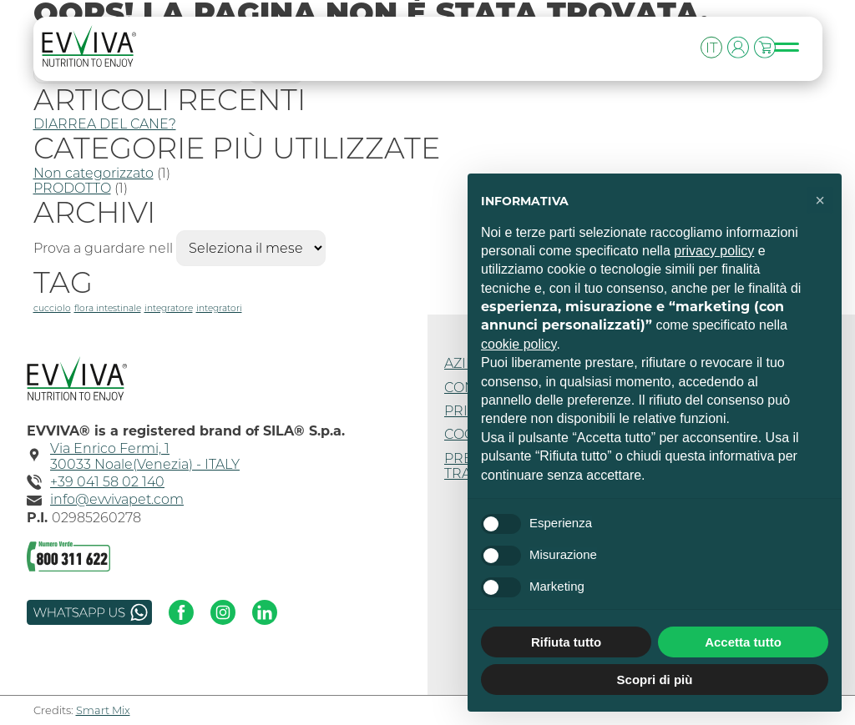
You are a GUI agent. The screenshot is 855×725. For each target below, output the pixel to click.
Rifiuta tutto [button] (566, 642)
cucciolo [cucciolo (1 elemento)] (52, 308)
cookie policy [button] (518, 344)
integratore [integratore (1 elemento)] (168, 308)
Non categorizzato (93, 173)
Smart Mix (103, 710)
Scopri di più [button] (655, 679)
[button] (820, 200)
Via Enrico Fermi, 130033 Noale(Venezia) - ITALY (145, 456)
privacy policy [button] (714, 251)
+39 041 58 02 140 (107, 482)
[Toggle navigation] (795, 47)
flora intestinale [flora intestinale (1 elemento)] (107, 308)
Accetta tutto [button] (743, 642)
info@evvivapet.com (117, 499)
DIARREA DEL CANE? (104, 124)
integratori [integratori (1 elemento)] (219, 308)
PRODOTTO (72, 188)
